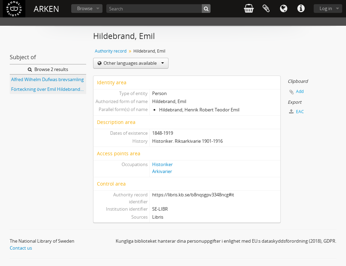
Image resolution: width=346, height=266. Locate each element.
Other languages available (133, 63)
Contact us (21, 248)
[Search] (158, 8)
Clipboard (266, 8)
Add (300, 91)
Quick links (301, 8)
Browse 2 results (48, 69)
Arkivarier (162, 171)
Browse (84, 8)
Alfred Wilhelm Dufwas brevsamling (47, 79)
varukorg (248, 8)
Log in (326, 8)
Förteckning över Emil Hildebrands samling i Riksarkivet (48, 89)
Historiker (162, 164)
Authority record (110, 51)
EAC (296, 112)
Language (283, 8)
